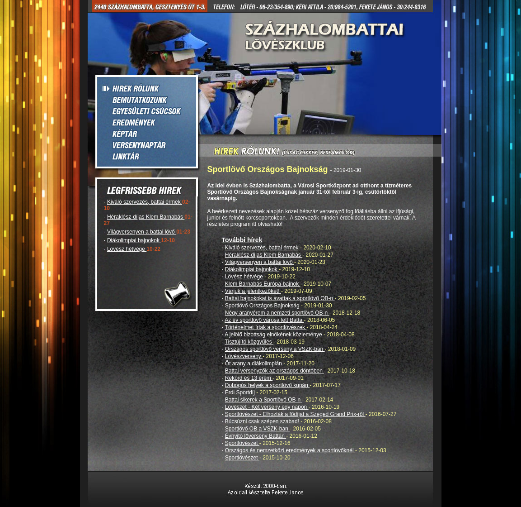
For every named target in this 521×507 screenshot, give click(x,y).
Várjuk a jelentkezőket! (253, 291)
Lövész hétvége (126, 249)
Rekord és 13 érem (248, 378)
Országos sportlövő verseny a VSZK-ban (275, 349)
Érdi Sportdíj (240, 392)
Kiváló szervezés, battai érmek (144, 202)
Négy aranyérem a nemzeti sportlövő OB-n (277, 313)
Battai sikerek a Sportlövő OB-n (263, 400)
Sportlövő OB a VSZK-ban (257, 429)
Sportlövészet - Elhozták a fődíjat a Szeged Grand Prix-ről (295, 414)
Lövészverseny (244, 356)
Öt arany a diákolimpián (254, 363)
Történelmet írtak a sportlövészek (266, 327)
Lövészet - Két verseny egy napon (267, 407)
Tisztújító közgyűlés (249, 342)
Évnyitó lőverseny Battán (255, 436)
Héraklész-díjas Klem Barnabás (145, 217)
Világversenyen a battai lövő (141, 232)
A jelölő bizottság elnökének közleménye (274, 334)
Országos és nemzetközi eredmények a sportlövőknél (290, 450)
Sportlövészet (242, 443)
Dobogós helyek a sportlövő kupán (267, 385)
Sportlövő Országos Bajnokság (263, 305)
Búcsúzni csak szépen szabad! (262, 421)
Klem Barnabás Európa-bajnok (262, 284)
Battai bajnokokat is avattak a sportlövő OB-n (280, 298)
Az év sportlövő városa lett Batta (264, 320)
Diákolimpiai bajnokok (134, 240)
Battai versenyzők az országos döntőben (274, 371)
